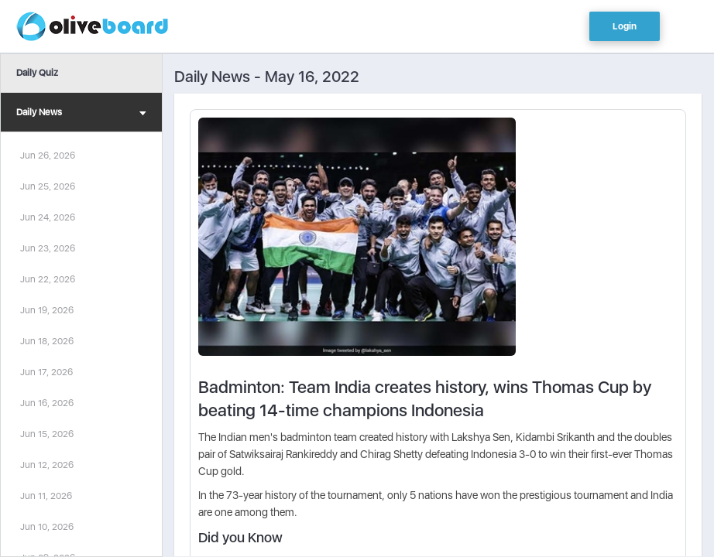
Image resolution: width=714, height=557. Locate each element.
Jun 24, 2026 (47, 217)
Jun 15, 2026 (47, 434)
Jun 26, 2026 (47, 155)
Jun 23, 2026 (47, 248)
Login (625, 26)
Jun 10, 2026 (47, 526)
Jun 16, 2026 (47, 403)
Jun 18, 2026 (47, 341)
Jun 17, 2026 (46, 372)
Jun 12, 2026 (47, 465)
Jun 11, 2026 (46, 495)
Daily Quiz (37, 72)
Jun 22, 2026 (47, 279)
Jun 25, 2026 (47, 186)
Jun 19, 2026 (47, 310)
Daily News (81, 114)
